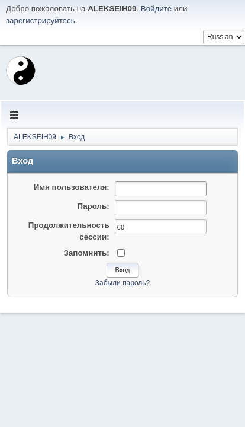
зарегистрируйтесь (40, 20)
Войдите (156, 8)
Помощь (136, 414)
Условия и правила (182, 414)
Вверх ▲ (229, 414)
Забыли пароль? (122, 283)
